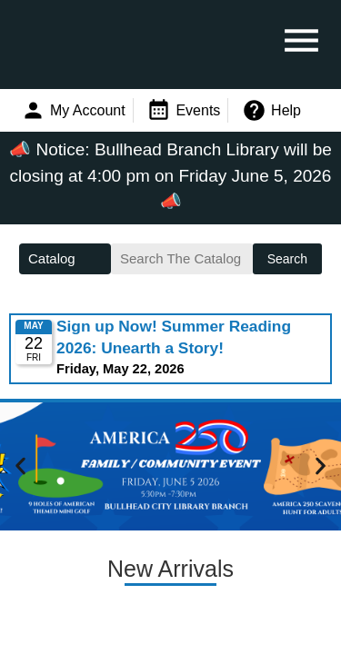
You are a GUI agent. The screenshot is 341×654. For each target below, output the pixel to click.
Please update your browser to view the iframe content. (170, 348)
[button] (20, 465)
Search (287, 259)
